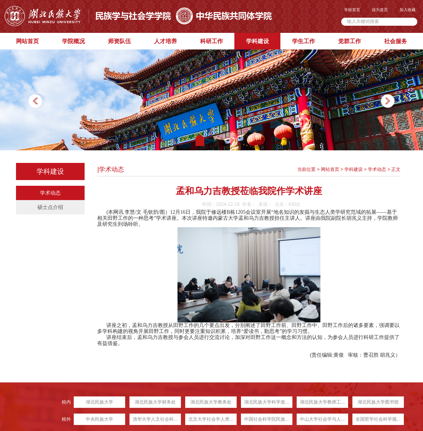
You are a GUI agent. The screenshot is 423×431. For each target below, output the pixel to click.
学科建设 (258, 41)
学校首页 (353, 9)
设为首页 (380, 9)
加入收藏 (408, 9)
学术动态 (51, 193)
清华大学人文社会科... (143, 419)
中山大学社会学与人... (310, 419)
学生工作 (303, 41)
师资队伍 (120, 41)
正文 (395, 169)
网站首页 (28, 41)
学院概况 (74, 41)
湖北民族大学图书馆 (366, 402)
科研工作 (212, 41)
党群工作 (349, 41)
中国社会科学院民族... (254, 419)
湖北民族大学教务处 (199, 402)
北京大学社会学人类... (198, 419)
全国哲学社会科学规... (366, 419)
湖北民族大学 (87, 402)
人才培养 (166, 41)
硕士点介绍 (51, 208)
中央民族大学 (87, 419)
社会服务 (395, 41)
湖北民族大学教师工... (310, 402)
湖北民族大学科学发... (254, 402)
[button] (387, 101)
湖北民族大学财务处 (143, 402)
